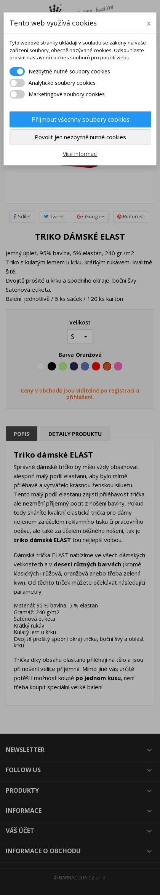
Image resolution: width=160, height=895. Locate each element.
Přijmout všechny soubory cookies (81, 119)
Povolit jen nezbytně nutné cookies (80, 137)
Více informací (80, 153)
